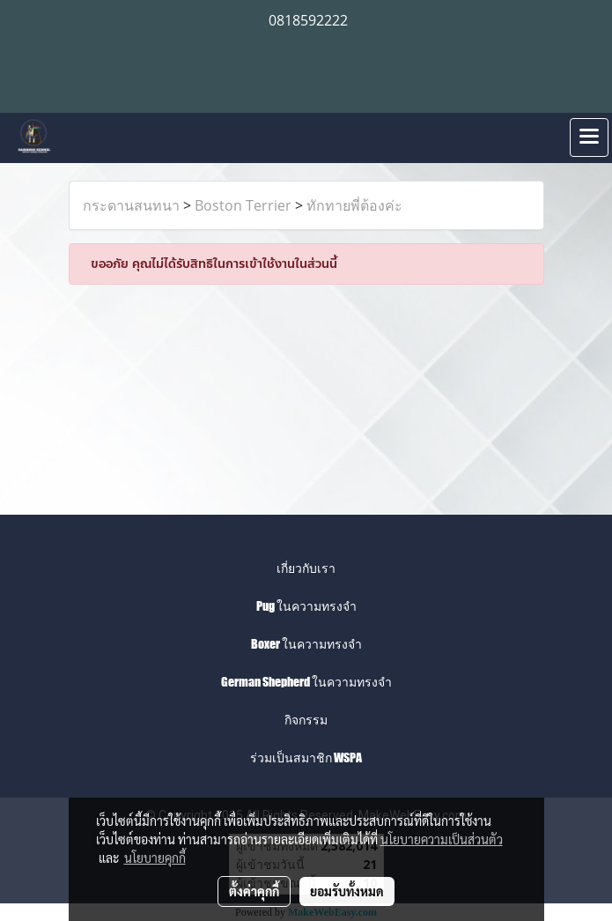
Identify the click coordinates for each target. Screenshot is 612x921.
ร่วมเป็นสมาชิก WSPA (306, 757)
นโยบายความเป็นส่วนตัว (441, 839)
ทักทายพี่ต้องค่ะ (354, 205)
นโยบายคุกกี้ (155, 857)
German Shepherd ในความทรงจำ (306, 681)
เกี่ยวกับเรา (306, 568)
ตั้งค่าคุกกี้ (254, 891)
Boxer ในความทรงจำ (306, 644)
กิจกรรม (306, 719)
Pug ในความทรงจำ (306, 606)
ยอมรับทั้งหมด (347, 891)
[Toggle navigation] (589, 137)
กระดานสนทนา (131, 205)
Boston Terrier (243, 205)
